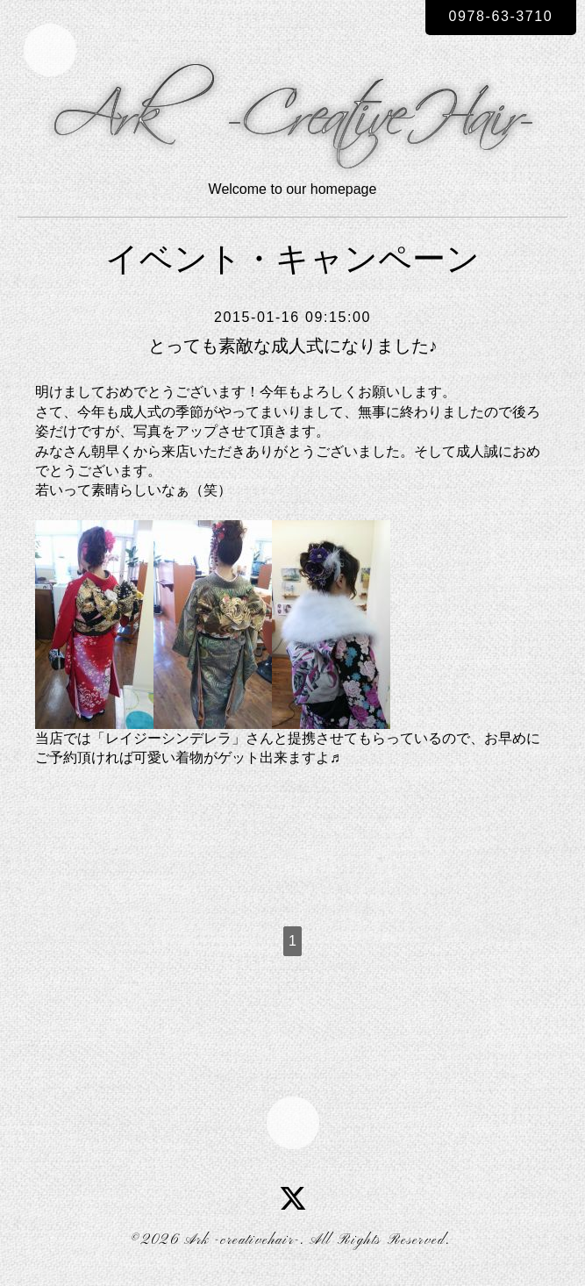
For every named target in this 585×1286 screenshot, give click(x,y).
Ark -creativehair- (242, 1240)
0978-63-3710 (501, 16)
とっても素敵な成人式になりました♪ (293, 345)
